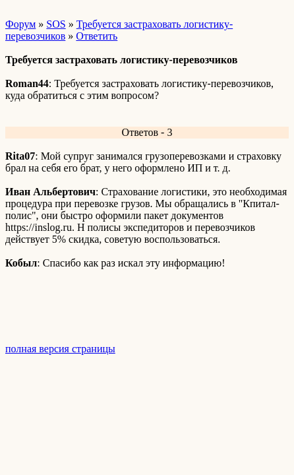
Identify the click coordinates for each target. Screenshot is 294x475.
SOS (55, 24)
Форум (20, 24)
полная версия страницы (60, 348)
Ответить (96, 36)
